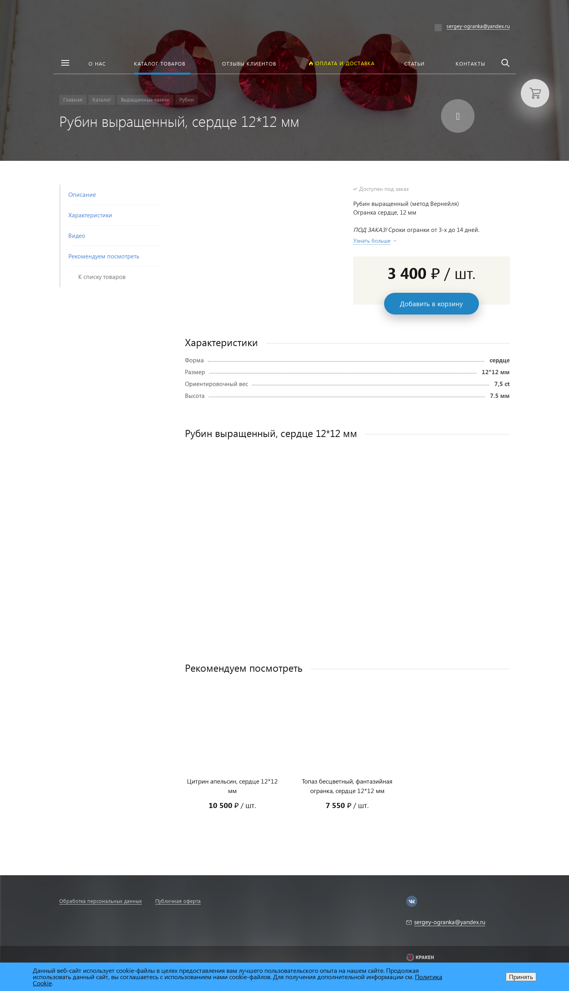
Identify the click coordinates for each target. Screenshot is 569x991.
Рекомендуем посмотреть (103, 256)
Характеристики (90, 215)
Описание (82, 194)
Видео (76, 235)
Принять (521, 976)
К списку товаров (102, 277)
